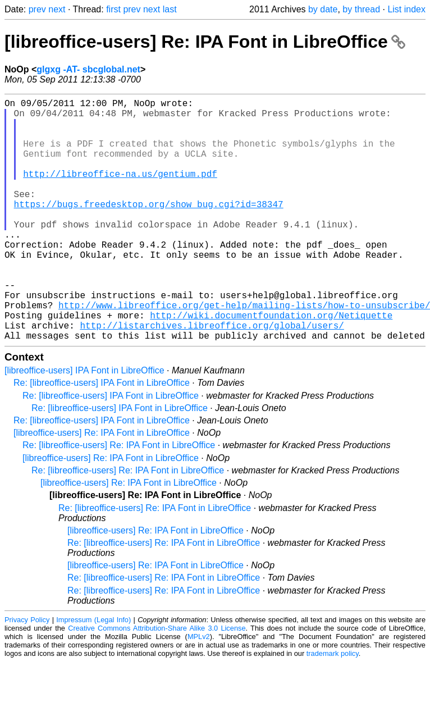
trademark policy (333, 707)
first (113, 9)
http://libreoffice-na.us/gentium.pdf (120, 191)
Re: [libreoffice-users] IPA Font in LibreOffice (101, 436)
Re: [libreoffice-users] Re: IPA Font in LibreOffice (118, 499)
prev (37, 9)
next (56, 9)
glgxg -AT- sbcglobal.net (88, 69)
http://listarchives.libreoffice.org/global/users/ (212, 377)
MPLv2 (198, 690)
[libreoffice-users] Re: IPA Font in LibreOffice (204, 41)
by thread (361, 9)
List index (406, 9)
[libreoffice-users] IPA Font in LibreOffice (84, 424)
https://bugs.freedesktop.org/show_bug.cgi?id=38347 (148, 228)
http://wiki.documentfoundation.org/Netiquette (271, 364)
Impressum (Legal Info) (93, 673)
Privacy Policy (26, 673)
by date (322, 9)
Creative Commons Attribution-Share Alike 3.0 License (156, 682)
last (170, 9)
